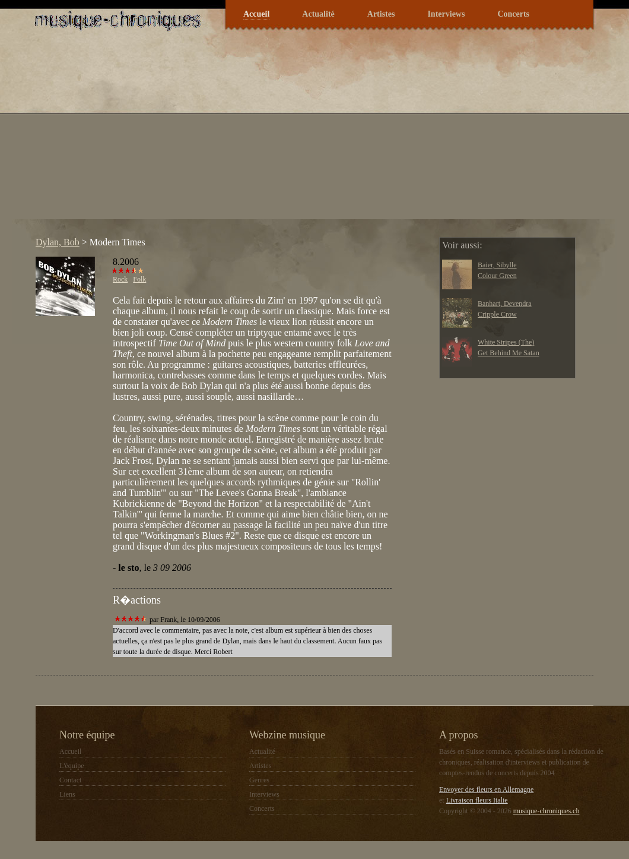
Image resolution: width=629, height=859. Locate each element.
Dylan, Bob (58, 242)
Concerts (513, 14)
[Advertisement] (237, 136)
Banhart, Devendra (505, 303)
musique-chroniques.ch (546, 811)
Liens (67, 794)
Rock (120, 279)
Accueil (256, 14)
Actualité (318, 14)
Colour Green (497, 275)
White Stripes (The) (506, 342)
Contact (70, 780)
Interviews (446, 14)
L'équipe (71, 766)
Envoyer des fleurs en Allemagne (486, 789)
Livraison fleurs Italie (477, 800)
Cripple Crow (497, 314)
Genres (259, 780)
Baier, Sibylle (497, 265)
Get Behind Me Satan (508, 353)
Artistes (381, 14)
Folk (139, 279)
